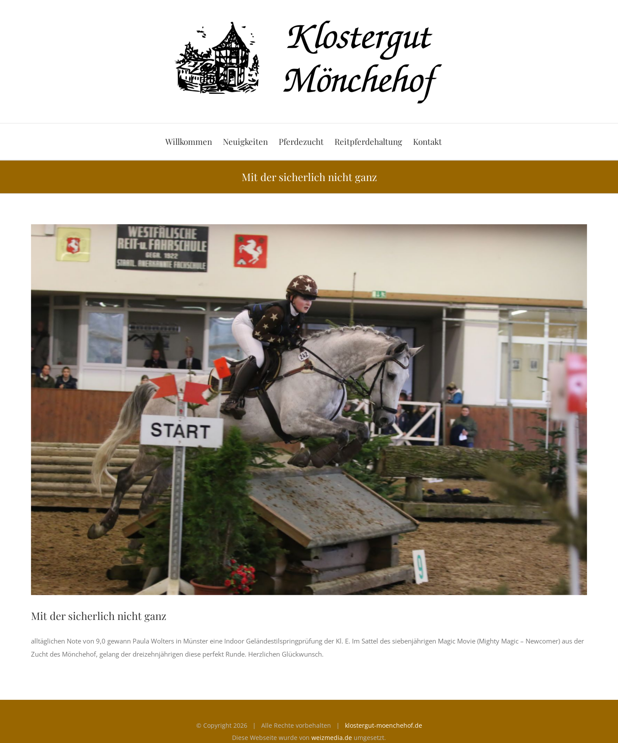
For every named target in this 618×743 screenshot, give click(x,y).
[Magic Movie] (309, 409)
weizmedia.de (331, 737)
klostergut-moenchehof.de (383, 725)
